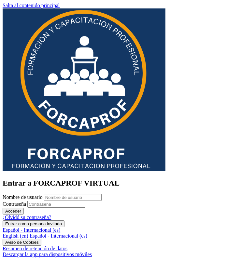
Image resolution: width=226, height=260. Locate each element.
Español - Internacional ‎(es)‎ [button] (31, 230)
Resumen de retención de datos (35, 248)
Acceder (13, 211)
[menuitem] (16, 236)
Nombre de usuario (23, 197)
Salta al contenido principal (31, 5)
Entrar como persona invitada (33, 223)
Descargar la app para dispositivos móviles (47, 254)
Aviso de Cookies (22, 242)
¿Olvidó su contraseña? (27, 217)
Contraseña (14, 204)
